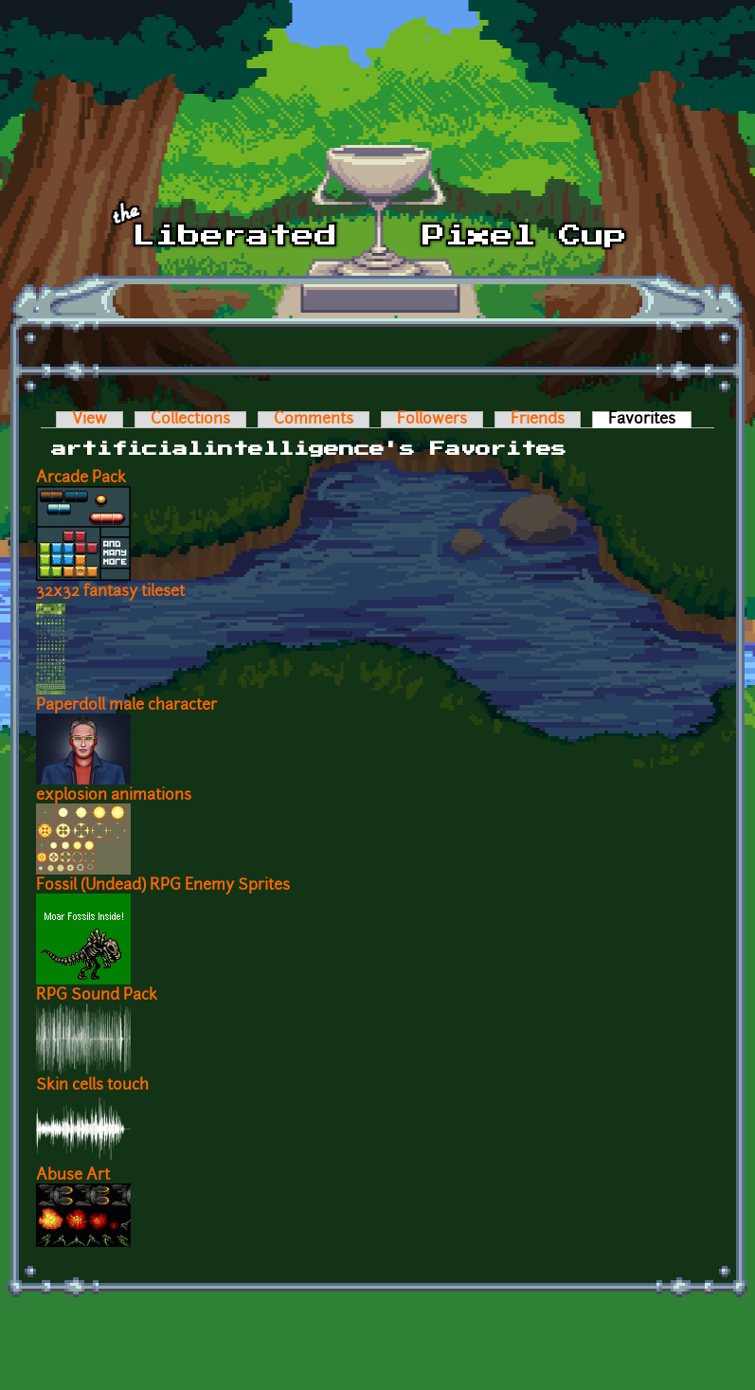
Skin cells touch (92, 1085)
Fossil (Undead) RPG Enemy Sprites (163, 886)
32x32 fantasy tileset (110, 592)
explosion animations (113, 795)
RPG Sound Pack (96, 995)
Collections (190, 419)
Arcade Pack (81, 478)
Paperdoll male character (126, 705)
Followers (432, 419)
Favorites (650, 419)
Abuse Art (73, 1175)
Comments (313, 419)
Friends (538, 419)
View (89, 419)
